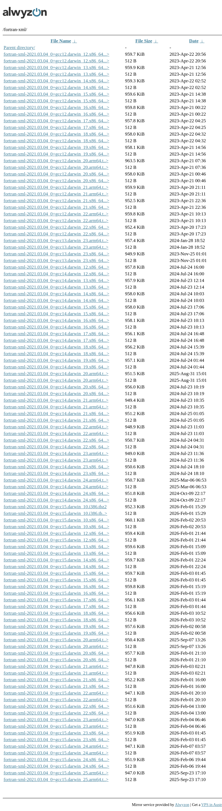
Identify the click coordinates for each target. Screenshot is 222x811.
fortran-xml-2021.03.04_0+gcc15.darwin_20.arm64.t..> (56, 639)
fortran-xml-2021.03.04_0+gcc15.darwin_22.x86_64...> (56, 706)
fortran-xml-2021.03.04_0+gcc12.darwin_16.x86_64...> (56, 107)
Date (194, 41)
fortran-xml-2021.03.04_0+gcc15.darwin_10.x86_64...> (56, 520)
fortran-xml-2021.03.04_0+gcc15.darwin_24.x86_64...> (56, 759)
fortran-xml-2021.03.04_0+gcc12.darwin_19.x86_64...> (56, 147)
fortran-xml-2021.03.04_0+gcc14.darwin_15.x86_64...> (56, 307)
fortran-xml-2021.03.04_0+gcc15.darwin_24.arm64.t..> (56, 746)
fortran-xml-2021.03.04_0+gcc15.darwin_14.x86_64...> (56, 560)
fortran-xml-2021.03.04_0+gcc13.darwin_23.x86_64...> (56, 253)
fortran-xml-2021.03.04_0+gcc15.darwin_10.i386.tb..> (55, 513)
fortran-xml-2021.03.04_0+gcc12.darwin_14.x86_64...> (56, 80)
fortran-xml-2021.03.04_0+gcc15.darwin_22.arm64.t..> (56, 693)
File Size (143, 41)
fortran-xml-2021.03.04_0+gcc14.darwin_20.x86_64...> (56, 387)
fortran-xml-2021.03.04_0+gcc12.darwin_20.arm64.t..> (56, 160)
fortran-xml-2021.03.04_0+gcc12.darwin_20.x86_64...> (56, 174)
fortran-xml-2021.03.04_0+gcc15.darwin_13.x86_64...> (56, 546)
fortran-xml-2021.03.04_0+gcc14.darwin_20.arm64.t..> (56, 373)
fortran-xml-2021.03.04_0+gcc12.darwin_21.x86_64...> (56, 200)
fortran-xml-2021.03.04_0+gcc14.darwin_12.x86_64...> (56, 267)
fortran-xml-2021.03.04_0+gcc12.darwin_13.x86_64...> (56, 67)
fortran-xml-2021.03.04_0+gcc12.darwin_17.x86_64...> (56, 120)
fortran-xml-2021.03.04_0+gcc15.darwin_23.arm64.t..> (56, 719)
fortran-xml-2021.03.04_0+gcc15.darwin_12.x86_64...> (56, 533)
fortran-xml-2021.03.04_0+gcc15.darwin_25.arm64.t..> (56, 773)
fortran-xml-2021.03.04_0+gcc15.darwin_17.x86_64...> (56, 599)
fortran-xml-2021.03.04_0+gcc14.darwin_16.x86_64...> (56, 320)
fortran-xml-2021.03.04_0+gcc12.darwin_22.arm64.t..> (56, 214)
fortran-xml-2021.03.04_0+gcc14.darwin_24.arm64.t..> (56, 480)
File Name (61, 41)
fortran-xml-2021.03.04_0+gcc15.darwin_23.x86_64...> (56, 733)
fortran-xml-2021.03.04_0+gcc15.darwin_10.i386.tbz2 (55, 506)
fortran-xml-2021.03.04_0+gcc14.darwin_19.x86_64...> (56, 360)
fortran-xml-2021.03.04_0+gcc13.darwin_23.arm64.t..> (56, 240)
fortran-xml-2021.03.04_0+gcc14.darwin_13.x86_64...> (56, 280)
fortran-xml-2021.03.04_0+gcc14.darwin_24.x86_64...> (56, 493)
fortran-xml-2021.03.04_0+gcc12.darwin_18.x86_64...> (56, 134)
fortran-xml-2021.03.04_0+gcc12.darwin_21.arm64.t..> (56, 187)
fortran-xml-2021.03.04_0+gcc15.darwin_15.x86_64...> (56, 573)
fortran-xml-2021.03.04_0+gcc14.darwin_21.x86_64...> (56, 413)
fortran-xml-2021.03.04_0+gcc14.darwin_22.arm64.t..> (56, 426)
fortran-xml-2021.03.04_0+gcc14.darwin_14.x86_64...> (56, 293)
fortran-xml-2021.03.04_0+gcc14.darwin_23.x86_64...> (56, 466)
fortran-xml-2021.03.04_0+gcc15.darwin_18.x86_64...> (56, 613)
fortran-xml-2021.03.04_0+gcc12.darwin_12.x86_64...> (56, 54)
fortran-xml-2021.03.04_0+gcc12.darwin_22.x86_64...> (56, 227)
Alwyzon (182, 804)
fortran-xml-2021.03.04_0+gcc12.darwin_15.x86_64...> (56, 94)
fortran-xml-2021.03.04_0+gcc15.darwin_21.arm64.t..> (56, 666)
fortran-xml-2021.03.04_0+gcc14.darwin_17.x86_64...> (56, 333)
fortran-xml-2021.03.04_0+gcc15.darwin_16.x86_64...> (56, 586)
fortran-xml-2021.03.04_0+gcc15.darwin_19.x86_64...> (56, 626)
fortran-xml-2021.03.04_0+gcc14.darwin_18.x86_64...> (56, 347)
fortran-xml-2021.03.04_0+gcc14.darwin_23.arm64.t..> (56, 453)
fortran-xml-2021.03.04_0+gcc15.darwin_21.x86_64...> (56, 679)
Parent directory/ (19, 47)
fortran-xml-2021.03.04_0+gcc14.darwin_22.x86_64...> (56, 440)
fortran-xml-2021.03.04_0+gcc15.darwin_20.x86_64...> (56, 653)
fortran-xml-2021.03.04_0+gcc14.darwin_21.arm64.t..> (56, 400)
